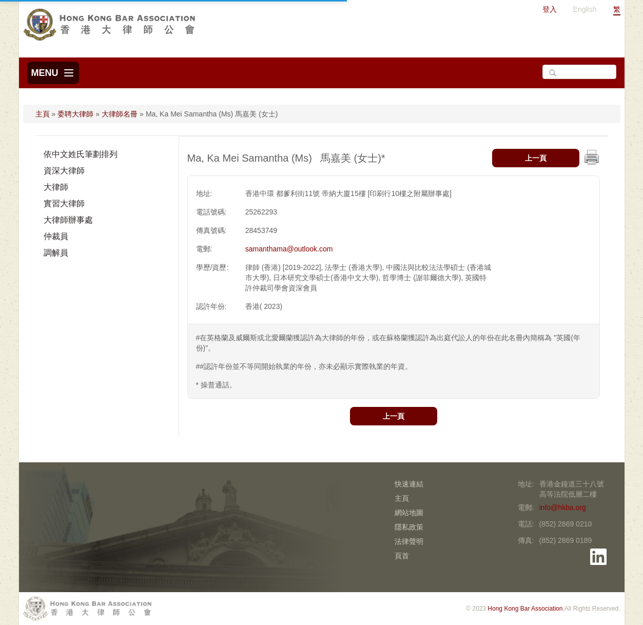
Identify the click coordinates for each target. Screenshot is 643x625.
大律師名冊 (120, 114)
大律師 (56, 187)
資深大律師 (64, 170)
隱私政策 (409, 527)
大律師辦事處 (68, 220)
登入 (549, 9)
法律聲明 (409, 541)
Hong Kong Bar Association (525, 608)
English (585, 9)
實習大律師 (64, 203)
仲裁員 (56, 236)
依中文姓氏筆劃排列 (81, 154)
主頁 (42, 114)
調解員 (56, 252)
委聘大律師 (75, 114)
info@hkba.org (562, 507)
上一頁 (536, 158)
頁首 (402, 556)
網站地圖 (409, 513)
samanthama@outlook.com (289, 249)
